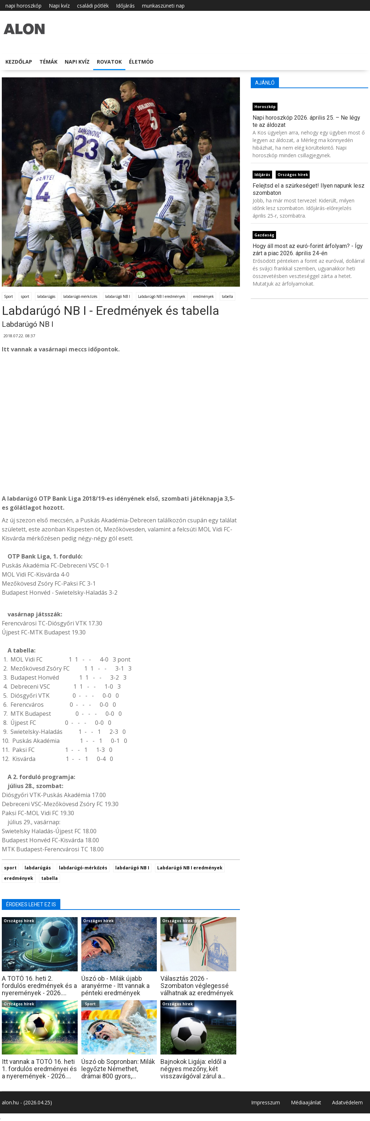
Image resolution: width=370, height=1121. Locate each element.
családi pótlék (93, 5)
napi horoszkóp (23, 5)
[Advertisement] (121, 434)
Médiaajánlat (306, 1102)
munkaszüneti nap (163, 5)
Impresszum (265, 1102)
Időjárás (125, 5)
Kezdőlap (18, 61)
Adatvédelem (347, 1102)
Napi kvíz (59, 5)
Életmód (141, 61)
